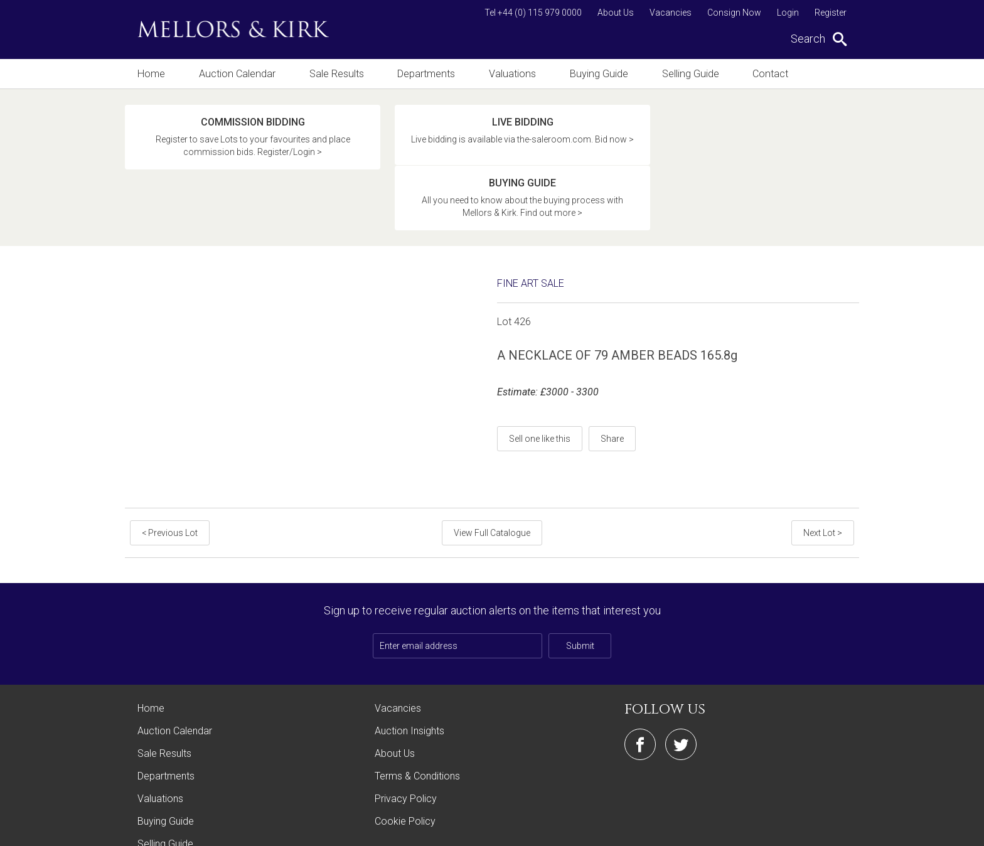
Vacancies (671, 13)
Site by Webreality (827, 830)
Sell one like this (539, 378)
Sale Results (335, 74)
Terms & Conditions (417, 716)
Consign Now (734, 13)
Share (612, 378)
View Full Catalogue (492, 473)
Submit (580, 586)
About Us (615, 13)
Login (788, 13)
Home (150, 74)
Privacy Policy (406, 738)
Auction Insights (409, 671)
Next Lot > (822, 473)
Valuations (511, 74)
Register (831, 13)
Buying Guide (597, 74)
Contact (767, 74)
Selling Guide (687, 74)
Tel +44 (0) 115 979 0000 (533, 13)
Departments (425, 74)
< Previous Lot (170, 473)
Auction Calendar (236, 74)
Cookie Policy (405, 761)
